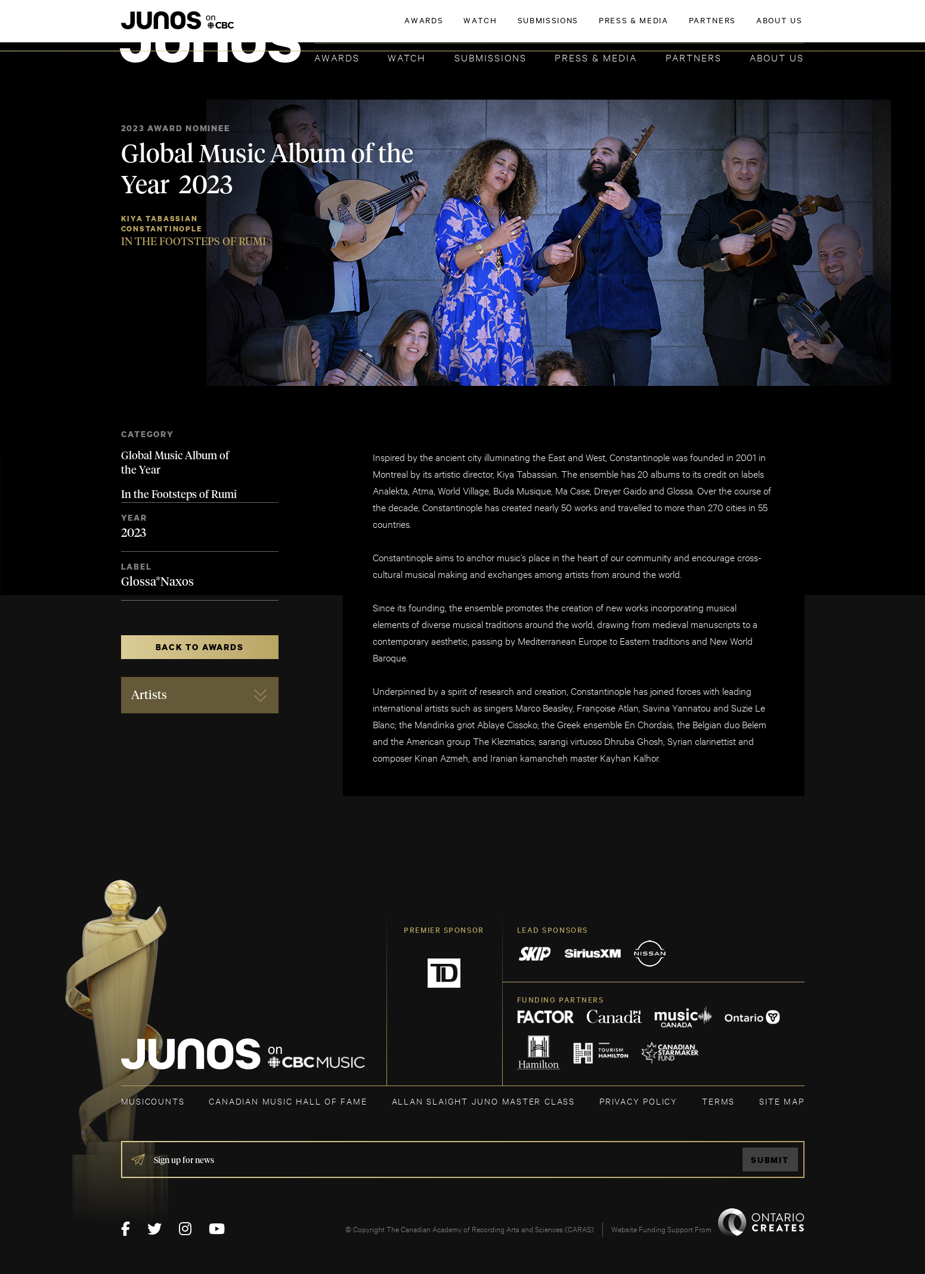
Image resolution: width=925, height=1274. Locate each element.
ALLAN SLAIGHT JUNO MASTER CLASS (483, 1100)
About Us (777, 57)
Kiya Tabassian (159, 219)
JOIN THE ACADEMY (638, 28)
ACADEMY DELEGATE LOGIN (748, 28)
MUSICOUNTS (153, 1100)
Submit (770, 1159)
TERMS (718, 1100)
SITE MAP (781, 1100)
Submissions (490, 57)
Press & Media (596, 57)
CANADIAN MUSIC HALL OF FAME (288, 1100)
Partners (694, 57)
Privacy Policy (638, 1100)
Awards (337, 57)
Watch (407, 57)
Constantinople (161, 229)
